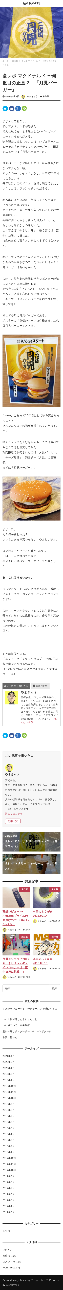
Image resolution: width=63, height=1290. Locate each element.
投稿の (9, 1255)
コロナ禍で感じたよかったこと (20, 1019)
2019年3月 (9, 1074)
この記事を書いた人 (17, 686)
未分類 (46, 96)
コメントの (12, 1261)
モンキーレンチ (40, 1280)
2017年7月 (9, 1188)
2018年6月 (9, 1122)
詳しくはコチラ (14, 813)
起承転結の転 (31, 3)
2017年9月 (9, 1176)
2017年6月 (9, 1194)
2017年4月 (9, 1206)
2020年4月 (9, 1068)
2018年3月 (9, 1140)
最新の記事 (41, 686)
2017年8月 (9, 1182)
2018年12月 (9, 1086)
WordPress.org (11, 1267)
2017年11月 (9, 1164)
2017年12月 (9, 1158)
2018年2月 (9, 1146)
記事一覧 (13, 821)
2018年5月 (9, 1128)
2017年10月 (9, 1170)
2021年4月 (9, 1056)
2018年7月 (9, 1116)
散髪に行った (10, 1037)
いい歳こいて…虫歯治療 (16, 1025)
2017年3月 (9, 1212)
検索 (54, 988)
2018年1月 (9, 1152)
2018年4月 (9, 1134)
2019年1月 (9, 1080)
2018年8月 (9, 1110)
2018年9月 (9, 1104)
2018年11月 (9, 1092)
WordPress (12, 1285)
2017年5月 (9, 1200)
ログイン (7, 1249)
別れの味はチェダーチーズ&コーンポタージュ (28, 1031)
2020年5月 (9, 1062)
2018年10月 (9, 1098)
